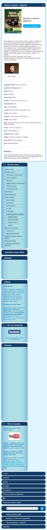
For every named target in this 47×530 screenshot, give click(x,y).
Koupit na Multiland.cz (32, 26)
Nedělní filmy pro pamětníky (15, 183)
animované (10, 203)
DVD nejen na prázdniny (14, 175)
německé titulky (13, 220)
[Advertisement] (14, 269)
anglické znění (12, 222)
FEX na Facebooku (15, 325)
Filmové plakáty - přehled (15, 523)
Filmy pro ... (10, 180)
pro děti (8, 208)
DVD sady (9, 211)
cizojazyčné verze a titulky (14, 214)
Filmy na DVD (9, 197)
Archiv (5, 482)
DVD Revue (9, 192)
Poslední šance (11, 186)
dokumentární (10, 206)
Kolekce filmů (9, 169)
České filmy (10, 231)
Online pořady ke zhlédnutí (13, 494)
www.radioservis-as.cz (11, 318)
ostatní (10, 225)
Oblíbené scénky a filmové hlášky (13, 237)
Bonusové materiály (11, 228)
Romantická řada (12, 189)
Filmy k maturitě (11, 178)
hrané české (10, 200)
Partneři (6, 478)
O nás (5, 474)
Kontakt (6, 486)
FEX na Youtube (13, 424)
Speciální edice (10, 172)
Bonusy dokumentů (12, 234)
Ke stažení (7, 490)
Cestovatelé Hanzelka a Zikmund (12, 244)
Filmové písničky (10, 241)
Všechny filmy (13, 165)
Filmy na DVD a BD (13, 514)
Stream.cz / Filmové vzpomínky (18, 518)
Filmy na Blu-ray (10, 194)
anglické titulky (12, 217)
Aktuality (6, 527)
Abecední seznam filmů (14, 252)
